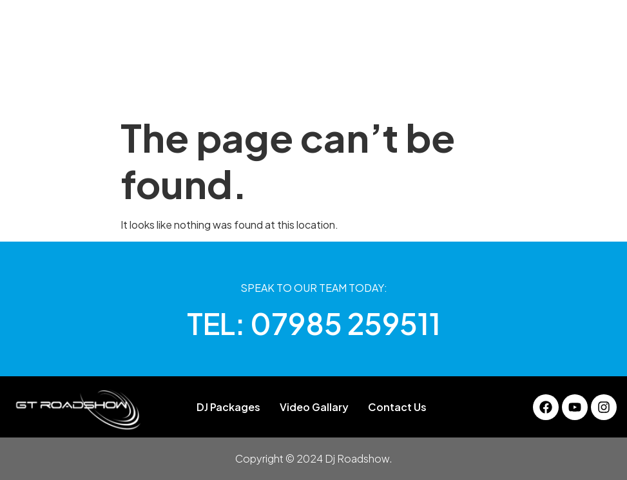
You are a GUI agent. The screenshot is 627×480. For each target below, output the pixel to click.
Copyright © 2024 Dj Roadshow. (313, 458)
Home (96, 86)
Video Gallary (433, 86)
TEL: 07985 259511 (314, 323)
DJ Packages (228, 86)
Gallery (298, 86)
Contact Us (516, 86)
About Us (153, 86)
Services (358, 86)
